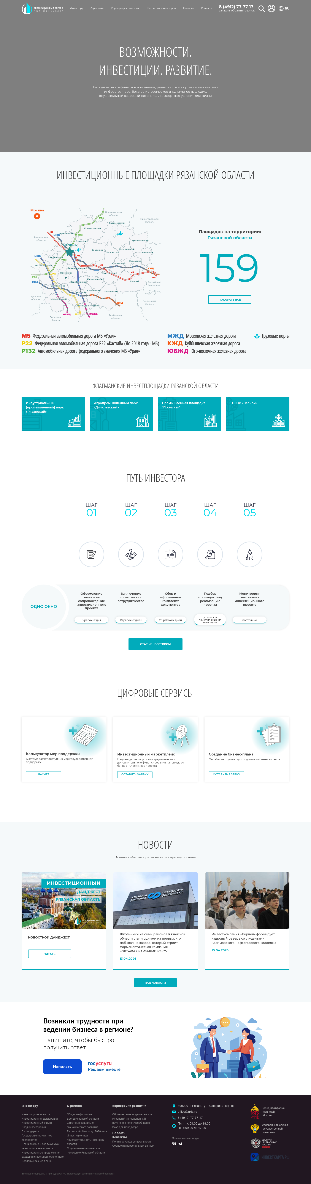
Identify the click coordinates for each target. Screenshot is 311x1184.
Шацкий (134, 281)
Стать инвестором (155, 646)
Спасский (97, 250)
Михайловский (43, 265)
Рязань (70, 244)
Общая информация (79, 1117)
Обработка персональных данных (133, 1148)
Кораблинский (78, 281)
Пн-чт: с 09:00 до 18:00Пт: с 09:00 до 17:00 (194, 1128)
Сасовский (135, 261)
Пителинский (127, 249)
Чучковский (118, 263)
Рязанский (82, 241)
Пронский (66, 272)
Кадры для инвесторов (161, 8)
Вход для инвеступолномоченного (43, 1159)
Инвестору (76, 8)
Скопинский (57, 286)
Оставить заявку (134, 777)
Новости (188, 8)
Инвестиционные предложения (41, 1155)
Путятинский (109, 273)
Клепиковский (92, 228)
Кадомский (146, 252)
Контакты (207, 8)
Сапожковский (95, 279)
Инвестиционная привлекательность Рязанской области (86, 1142)
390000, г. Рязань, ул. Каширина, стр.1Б (206, 1108)
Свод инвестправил (34, 1129)
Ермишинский (140, 240)
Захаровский (55, 257)
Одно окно (43, 606)
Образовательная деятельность (132, 1117)
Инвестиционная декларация (40, 1121)
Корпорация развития (125, 8)
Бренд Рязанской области (83, 1121)
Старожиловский (77, 268)
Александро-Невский (87, 305)
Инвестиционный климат (37, 1125)
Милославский (58, 299)
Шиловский (112, 252)
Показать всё (230, 299)
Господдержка (30, 1133)
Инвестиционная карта (36, 1117)
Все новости (155, 985)
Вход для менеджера (125, 1129)
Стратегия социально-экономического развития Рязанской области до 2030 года (87, 1129)
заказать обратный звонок (237, 10)
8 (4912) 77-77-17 (236, 7)
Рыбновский (66, 233)
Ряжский (81, 292)
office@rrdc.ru (187, 1114)
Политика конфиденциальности (132, 1144)
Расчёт (43, 777)
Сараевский (110, 291)
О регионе (97, 8)
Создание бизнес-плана (37, 1163)
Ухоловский (93, 290)
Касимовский (117, 223)
